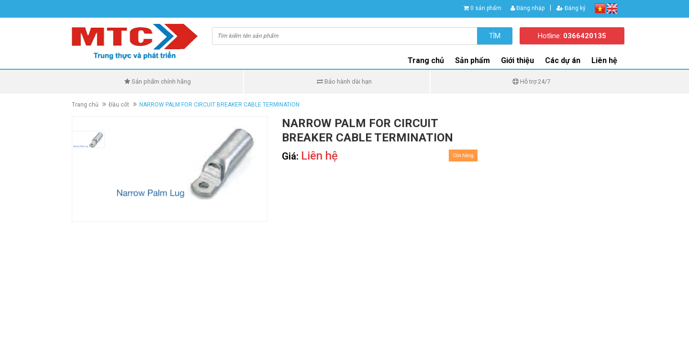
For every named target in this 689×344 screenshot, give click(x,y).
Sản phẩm (472, 60)
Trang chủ (426, 60)
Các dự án (562, 60)
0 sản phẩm (485, 8)
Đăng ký (571, 8)
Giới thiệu (517, 60)
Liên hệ (604, 60)
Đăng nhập (528, 8)
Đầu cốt (119, 104)
